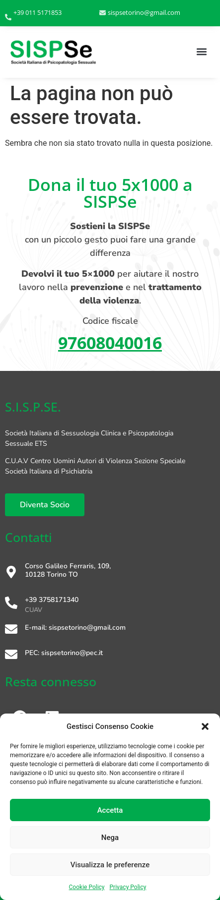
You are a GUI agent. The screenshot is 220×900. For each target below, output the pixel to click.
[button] (205, 726)
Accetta (110, 810)
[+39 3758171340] (11, 604)
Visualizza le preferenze (110, 864)
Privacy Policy (128, 887)
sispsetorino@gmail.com (144, 12)
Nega (110, 837)
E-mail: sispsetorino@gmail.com (75, 627)
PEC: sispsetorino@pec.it (64, 653)
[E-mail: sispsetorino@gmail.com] (11, 630)
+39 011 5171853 (37, 12)
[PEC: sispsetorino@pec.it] (11, 655)
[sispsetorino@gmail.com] (102, 13)
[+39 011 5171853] (8, 17)
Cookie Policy (87, 887)
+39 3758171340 (51, 599)
